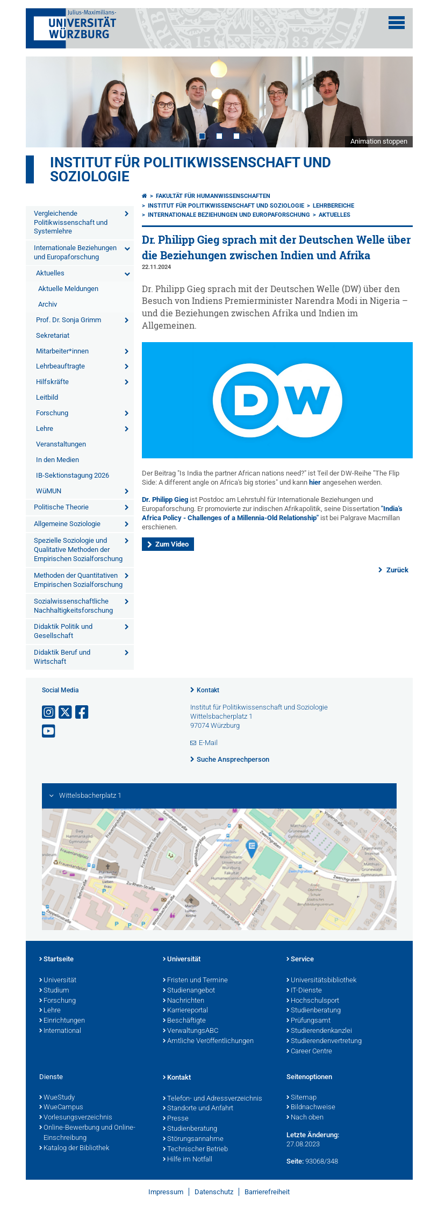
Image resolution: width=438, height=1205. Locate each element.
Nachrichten (183, 1001)
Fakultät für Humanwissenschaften (213, 196)
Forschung (52, 413)
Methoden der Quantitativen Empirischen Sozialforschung (78, 580)
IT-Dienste (304, 991)
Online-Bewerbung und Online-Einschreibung (87, 1133)
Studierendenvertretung (324, 1041)
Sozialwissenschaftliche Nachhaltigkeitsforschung (73, 605)
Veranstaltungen (61, 444)
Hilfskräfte (52, 382)
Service (300, 960)
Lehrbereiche (333, 205)
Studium (54, 991)
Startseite (56, 960)
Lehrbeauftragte (60, 366)
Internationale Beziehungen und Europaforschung (75, 252)
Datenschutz (214, 1192)
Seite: (295, 1161)
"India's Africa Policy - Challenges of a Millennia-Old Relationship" (272, 513)
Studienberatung (313, 1011)
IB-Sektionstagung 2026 (72, 475)
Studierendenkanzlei (319, 1031)
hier (315, 482)
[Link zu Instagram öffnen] (49, 712)
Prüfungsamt (308, 1021)
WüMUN (48, 491)
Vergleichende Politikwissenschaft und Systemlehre (70, 222)
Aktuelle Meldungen (68, 289)
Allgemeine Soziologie (67, 524)
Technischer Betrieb (195, 1149)
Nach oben (305, 1118)
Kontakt (208, 690)
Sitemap (301, 1098)
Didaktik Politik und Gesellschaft (63, 631)
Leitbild (47, 397)
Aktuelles (50, 273)
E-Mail (208, 743)
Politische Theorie (61, 507)
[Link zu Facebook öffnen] (82, 712)
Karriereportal (185, 1011)
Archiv (47, 304)
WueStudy (57, 1098)
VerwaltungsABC (190, 1031)
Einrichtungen (62, 1021)
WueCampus (61, 1107)
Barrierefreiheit (267, 1192)
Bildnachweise (310, 1107)
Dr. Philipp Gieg (165, 499)
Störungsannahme (193, 1139)
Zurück (396, 570)
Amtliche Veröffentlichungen (208, 1041)
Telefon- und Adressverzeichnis (212, 1099)
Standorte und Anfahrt (198, 1109)
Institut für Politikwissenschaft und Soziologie (190, 169)
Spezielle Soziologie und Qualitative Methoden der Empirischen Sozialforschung (78, 549)
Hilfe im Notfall (187, 1160)
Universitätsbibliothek (321, 981)
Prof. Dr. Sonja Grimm (68, 320)
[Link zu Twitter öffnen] (66, 712)
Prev (44, 101)
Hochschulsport (312, 1001)
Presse (176, 1119)
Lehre (44, 428)
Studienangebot (189, 991)
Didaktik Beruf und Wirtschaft (62, 656)
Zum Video (172, 544)
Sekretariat (52, 335)
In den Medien (57, 460)
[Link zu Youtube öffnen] (49, 731)
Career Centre (309, 1052)
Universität (57, 981)
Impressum (165, 1192)
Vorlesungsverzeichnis (75, 1118)
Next (393, 101)
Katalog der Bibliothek (74, 1148)
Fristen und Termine (195, 981)
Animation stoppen (378, 141)
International (60, 1031)
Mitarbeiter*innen (62, 351)
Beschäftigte (184, 1021)
